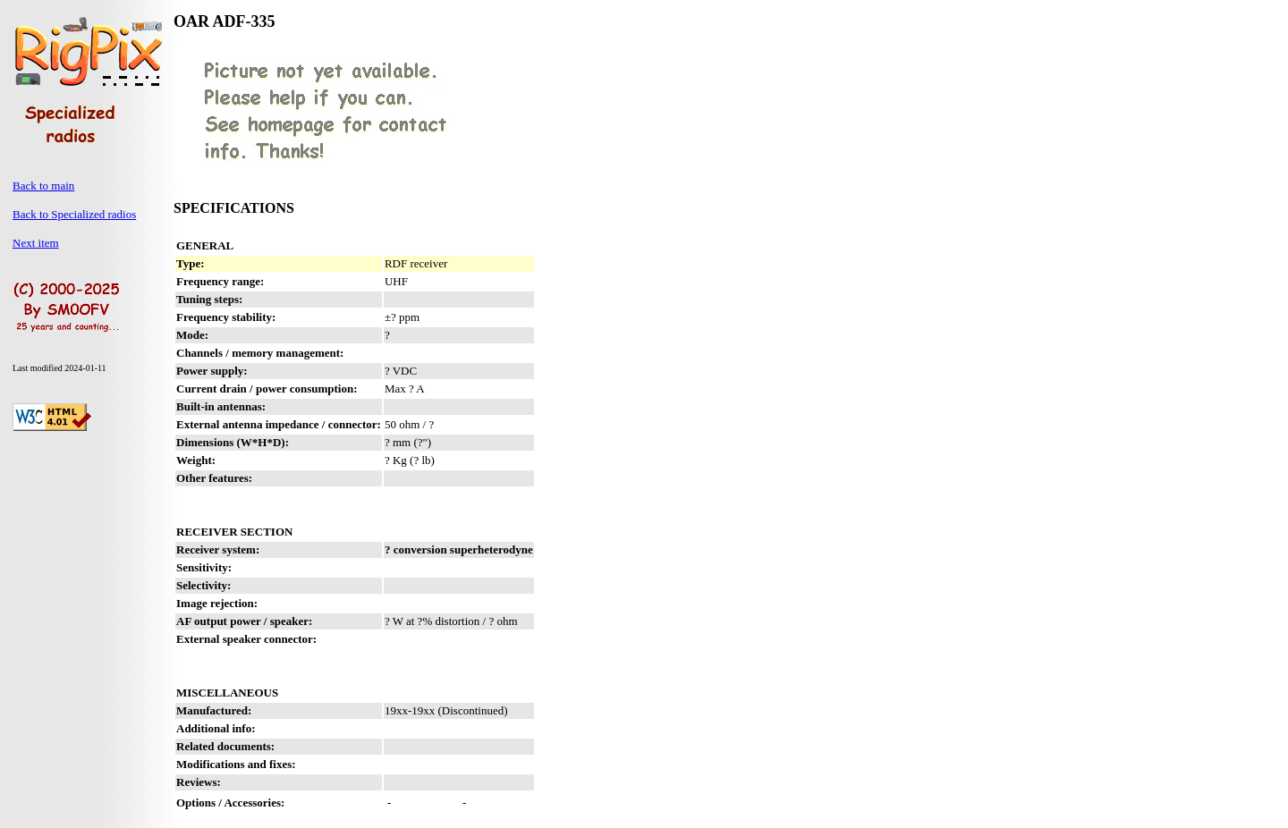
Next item (36, 242)
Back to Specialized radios (74, 214)
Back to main (43, 185)
